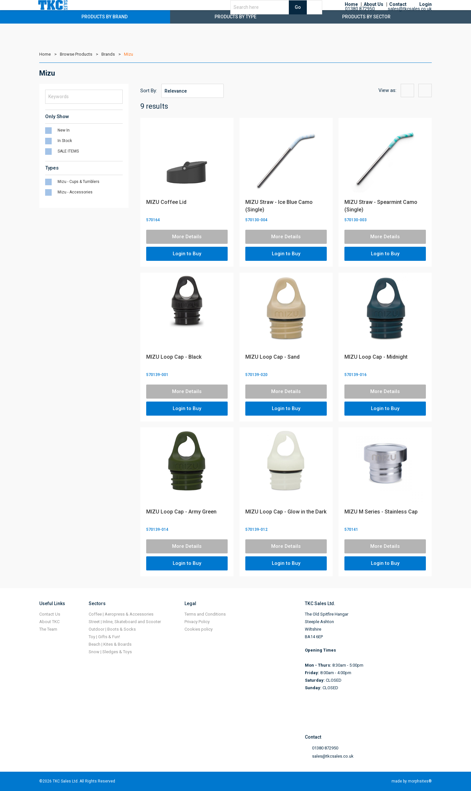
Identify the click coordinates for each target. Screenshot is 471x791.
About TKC (49, 621)
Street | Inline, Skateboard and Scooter (125, 621)
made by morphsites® (412, 781)
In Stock (65, 140)
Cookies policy (198, 629)
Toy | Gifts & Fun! (104, 636)
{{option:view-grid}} (407, 90)
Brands (108, 54)
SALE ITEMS (68, 151)
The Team (48, 629)
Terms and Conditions (205, 614)
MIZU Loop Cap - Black (173, 357)
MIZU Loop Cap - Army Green (181, 512)
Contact (398, 13)
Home (351, 13)
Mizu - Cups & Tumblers (78, 181)
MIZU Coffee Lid (166, 202)
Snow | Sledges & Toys (110, 651)
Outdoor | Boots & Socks (112, 629)
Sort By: (148, 91)
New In (64, 130)
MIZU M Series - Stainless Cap (381, 512)
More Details (186, 237)
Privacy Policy (197, 621)
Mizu (128, 54)
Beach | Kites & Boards (110, 644)
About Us (373, 13)
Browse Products (76, 54)
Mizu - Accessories (75, 192)
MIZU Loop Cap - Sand (272, 357)
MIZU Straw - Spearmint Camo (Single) (380, 206)
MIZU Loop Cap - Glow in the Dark (285, 512)
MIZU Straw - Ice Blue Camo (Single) (279, 206)
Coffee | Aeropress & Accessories (121, 614)
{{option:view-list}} (425, 90)
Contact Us (49, 614)
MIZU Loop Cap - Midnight (376, 357)
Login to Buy (187, 254)
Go (319, 15)
